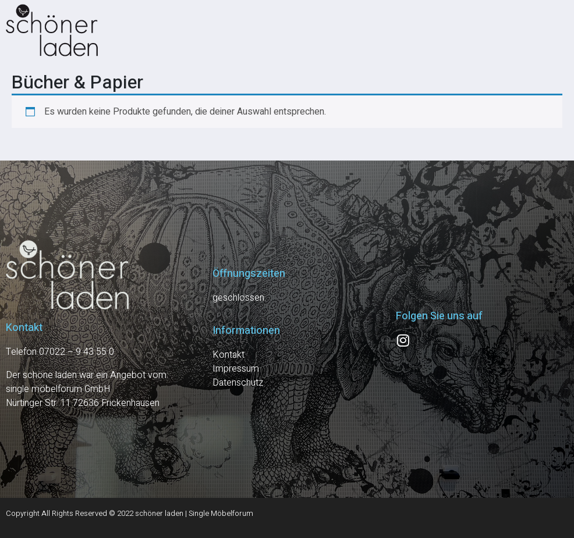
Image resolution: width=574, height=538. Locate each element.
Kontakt (228, 355)
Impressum (235, 369)
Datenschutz (237, 383)
